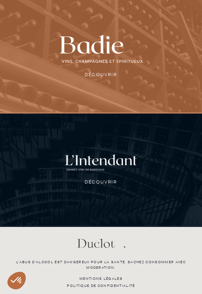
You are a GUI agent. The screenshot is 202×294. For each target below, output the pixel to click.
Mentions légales (101, 278)
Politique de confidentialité (101, 285)
